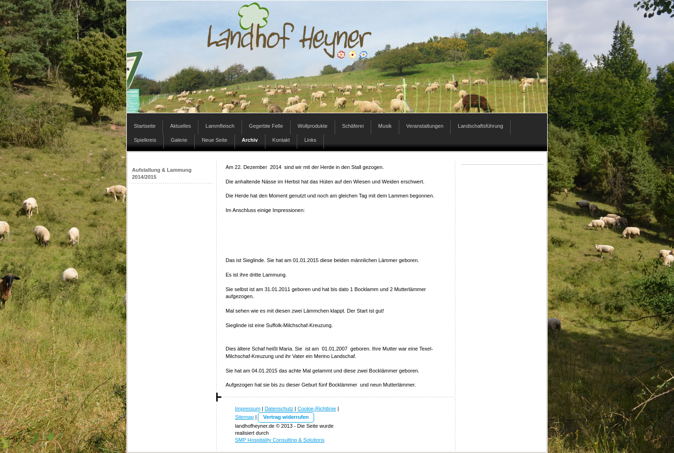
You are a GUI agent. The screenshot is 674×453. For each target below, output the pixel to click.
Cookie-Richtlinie (317, 408)
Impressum (247, 408)
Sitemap (244, 417)
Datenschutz (278, 408)
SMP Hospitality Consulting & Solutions (279, 440)
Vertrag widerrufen (285, 417)
